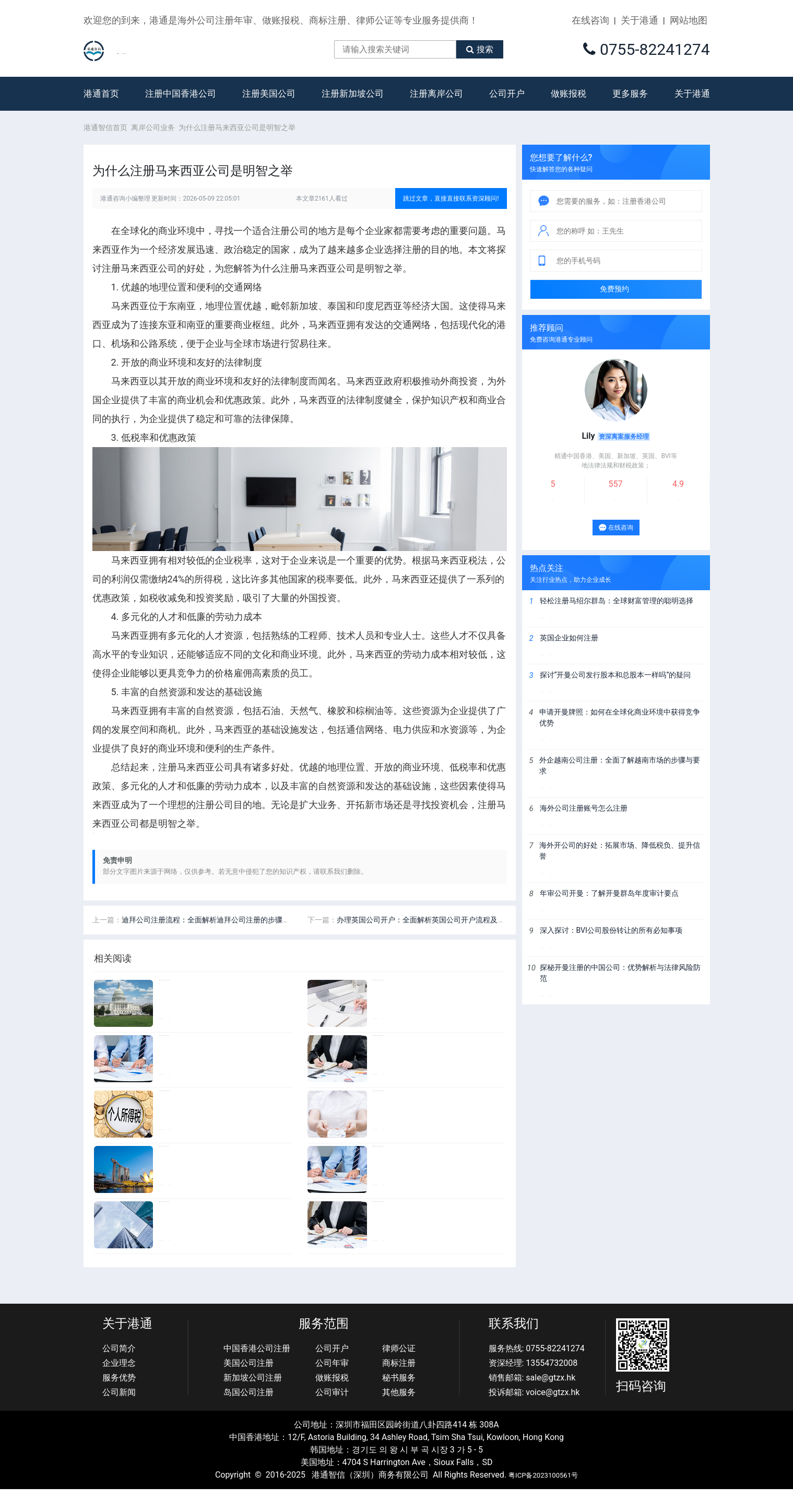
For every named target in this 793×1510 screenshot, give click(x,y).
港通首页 (101, 104)
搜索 (511, 54)
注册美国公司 (268, 104)
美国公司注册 (248, 1384)
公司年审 (332, 1384)
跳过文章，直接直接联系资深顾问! (451, 209)
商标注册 (399, 1384)
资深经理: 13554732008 (533, 1384)
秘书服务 (399, 1398)
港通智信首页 (105, 138)
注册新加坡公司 (353, 104)
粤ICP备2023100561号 (543, 1496)
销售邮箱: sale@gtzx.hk (532, 1398)
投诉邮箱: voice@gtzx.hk (534, 1413)
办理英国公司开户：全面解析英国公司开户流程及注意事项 (432, 941)
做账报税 (568, 104)
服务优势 (119, 1398)
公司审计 (332, 1413)
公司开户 (507, 104)
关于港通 (639, 20)
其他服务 (399, 1413)
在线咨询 (590, 20)
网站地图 (688, 20)
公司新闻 (119, 1413)
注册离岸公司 (436, 104)
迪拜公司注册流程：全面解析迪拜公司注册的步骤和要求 (213, 941)
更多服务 (630, 104)
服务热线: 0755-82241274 (537, 1369)
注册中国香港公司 (180, 104)
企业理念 (119, 1384)
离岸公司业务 (157, 138)
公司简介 (119, 1369)
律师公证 (399, 1369)
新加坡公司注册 (252, 1398)
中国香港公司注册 (256, 1369)
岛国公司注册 (248, 1413)
